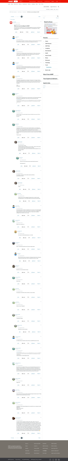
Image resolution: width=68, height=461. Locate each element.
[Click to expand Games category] (44, 41)
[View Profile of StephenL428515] (18, 348)
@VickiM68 (18, 99)
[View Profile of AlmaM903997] (17, 220)
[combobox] (51, 16)
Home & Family (48, 55)
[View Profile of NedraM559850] (19, 141)
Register (53, 1)
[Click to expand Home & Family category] (44, 55)
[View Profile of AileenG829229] (17, 402)
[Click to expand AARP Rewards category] (44, 43)
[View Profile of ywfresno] (19, 253)
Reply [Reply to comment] (38, 44)
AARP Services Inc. (37, 450)
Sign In (44, 87)
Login (57, 1)
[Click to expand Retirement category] (44, 60)
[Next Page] (39, 16)
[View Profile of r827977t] (17, 93)
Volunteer (26, 448)
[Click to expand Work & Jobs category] (44, 70)
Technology (47, 62)
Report (34, 44)
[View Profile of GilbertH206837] (17, 378)
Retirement (47, 60)
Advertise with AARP (37, 443)
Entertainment (48, 50)
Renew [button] (21, 1)
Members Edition (40, 1)
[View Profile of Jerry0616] (17, 62)
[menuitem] (9, 4)
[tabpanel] (51, 6)
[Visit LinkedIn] (59, 460)
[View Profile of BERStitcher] (17, 265)
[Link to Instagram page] (56, 460)
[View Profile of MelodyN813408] (18, 110)
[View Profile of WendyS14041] (17, 314)
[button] (58, 6)
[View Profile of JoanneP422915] (17, 277)
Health (46, 53)
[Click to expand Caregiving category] (44, 48)
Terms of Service (17, 459)
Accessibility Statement (25, 459)
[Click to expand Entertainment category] (44, 50)
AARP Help (47, 45)
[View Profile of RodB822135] (17, 242)
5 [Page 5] (23, 16)
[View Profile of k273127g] (21, 157)
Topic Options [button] (13, 19)
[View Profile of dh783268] (19, 193)
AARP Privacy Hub (11, 459)
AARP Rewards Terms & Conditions (36, 459)
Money (46, 57)
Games (46, 41)
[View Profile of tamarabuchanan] (18, 336)
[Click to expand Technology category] (44, 62)
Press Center (44, 453)
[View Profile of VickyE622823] (17, 76)
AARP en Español (46, 6)
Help (54, 9)
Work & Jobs (47, 70)
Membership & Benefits (32, 1)
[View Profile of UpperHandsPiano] (18, 417)
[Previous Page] (12, 16)
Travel (46, 65)
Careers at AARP (36, 448)
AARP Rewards (48, 43)
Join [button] (15, 1)
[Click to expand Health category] (44, 53)
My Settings (48, 9)
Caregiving (47, 48)
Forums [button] (57, 9)
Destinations (48, 67)
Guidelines (51, 9)
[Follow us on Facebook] (50, 460)
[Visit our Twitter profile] (53, 460)
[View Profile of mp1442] (16, 49)
